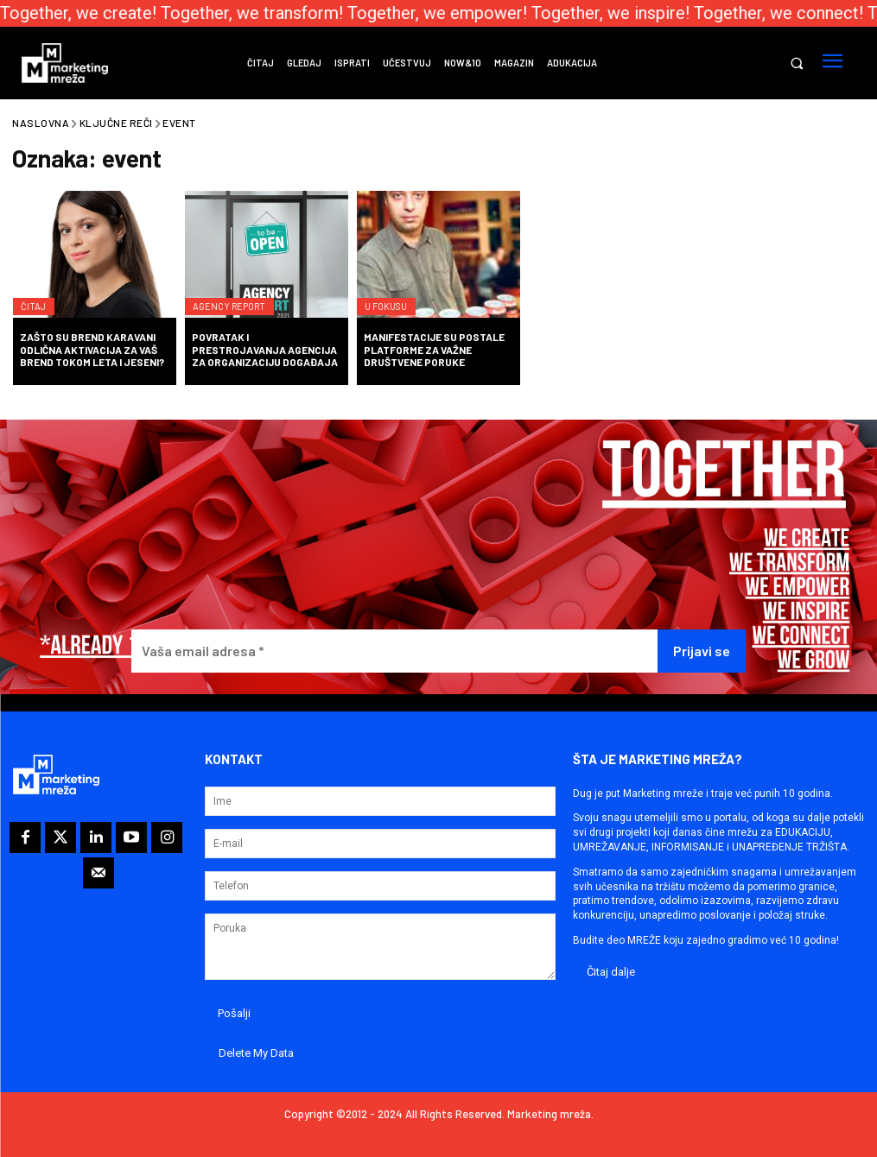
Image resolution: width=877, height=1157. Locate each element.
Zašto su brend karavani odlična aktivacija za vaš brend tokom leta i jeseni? (92, 349)
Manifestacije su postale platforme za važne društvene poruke (434, 349)
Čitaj (38, 295)
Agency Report (236, 295)
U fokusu (393, 295)
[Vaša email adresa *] (394, 651)
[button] (796, 63)
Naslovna (40, 123)
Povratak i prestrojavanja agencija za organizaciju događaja (265, 349)
